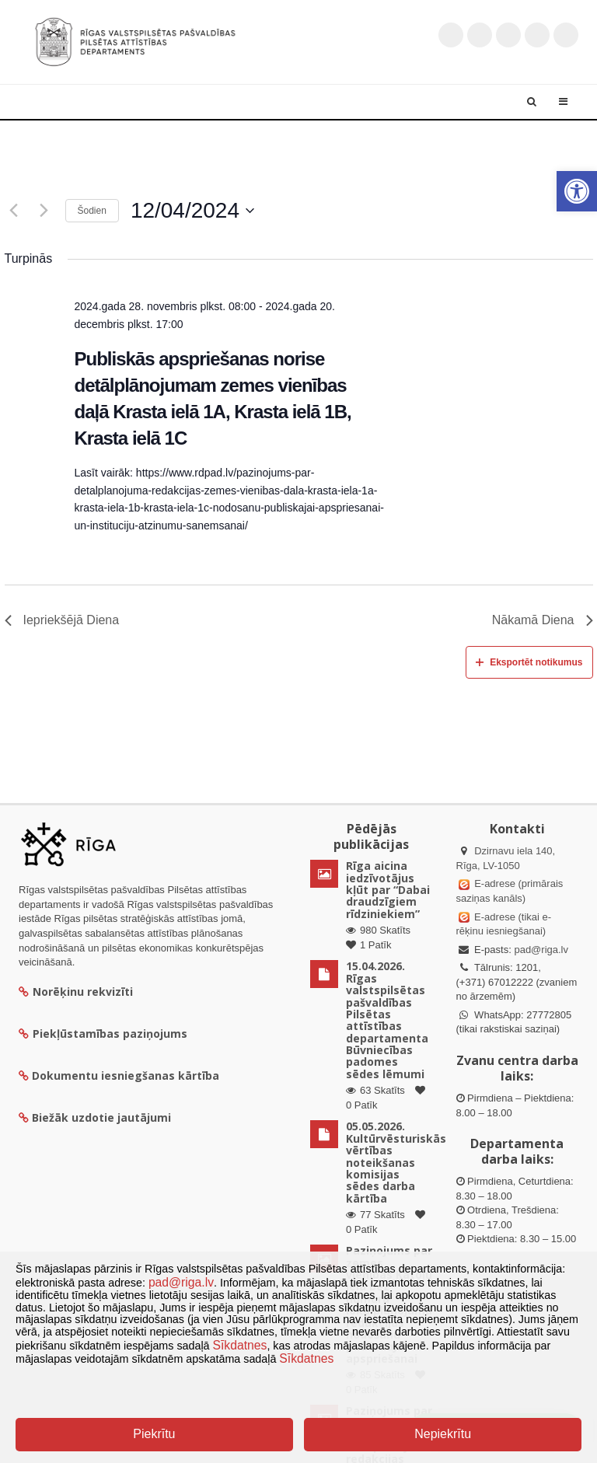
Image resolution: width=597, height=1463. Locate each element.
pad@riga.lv (541, 949)
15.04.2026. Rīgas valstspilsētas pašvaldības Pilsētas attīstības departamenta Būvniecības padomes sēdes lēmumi (387, 1019)
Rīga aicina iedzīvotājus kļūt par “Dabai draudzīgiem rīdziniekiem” (388, 889)
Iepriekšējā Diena (62, 620)
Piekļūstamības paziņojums (103, 1033)
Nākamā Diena (542, 620)
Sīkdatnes (240, 1345)
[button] (577, 191)
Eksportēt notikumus (529, 662)
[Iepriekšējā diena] (14, 210)
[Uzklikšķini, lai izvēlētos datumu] (192, 210)
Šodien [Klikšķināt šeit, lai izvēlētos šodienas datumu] (92, 210)
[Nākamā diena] (44, 210)
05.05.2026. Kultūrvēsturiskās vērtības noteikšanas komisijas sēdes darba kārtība (396, 1162)
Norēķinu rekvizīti (76, 991)
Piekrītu (154, 1433)
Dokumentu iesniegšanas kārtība (125, 1075)
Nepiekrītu (442, 1433)
